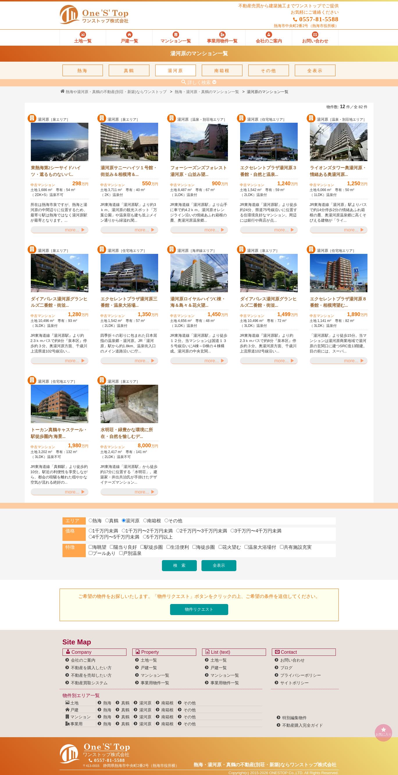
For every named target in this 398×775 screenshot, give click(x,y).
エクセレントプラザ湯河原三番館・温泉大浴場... (129, 302)
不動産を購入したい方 (91, 667)
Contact (286, 652)
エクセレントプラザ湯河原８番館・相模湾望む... (338, 302)
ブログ (286, 667)
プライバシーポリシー (300, 675)
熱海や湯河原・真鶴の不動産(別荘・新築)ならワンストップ (113, 92)
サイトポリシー (294, 682)
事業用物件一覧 (155, 682)
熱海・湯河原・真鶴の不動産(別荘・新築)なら (265, 764)
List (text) (217, 652)
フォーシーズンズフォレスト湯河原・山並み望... (198, 171)
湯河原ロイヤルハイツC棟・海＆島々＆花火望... (198, 302)
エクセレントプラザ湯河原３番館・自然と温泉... (268, 171)
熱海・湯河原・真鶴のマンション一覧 (207, 92)
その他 (268, 70)
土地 (72, 703)
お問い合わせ (292, 660)
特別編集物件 (294, 717)
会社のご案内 (83, 660)
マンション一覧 (155, 675)
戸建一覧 (149, 667)
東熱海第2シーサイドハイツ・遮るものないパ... (56, 171)
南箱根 (222, 70)
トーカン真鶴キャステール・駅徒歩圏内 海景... (59, 433)
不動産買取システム (89, 682)
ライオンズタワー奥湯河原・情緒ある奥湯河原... (338, 171)
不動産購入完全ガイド (302, 725)
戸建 (72, 710)
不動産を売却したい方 (91, 675)
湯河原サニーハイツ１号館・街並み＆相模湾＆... (129, 171)
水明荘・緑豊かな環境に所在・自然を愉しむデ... (127, 433)
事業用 (74, 723)
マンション (78, 717)
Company (79, 652)
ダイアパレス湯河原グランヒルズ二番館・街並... (59, 302)
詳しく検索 (199, 82)
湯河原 (175, 70)
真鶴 (129, 70)
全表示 (315, 70)
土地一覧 (149, 660)
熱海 (82, 70)
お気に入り (383, 731)
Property (147, 652)
